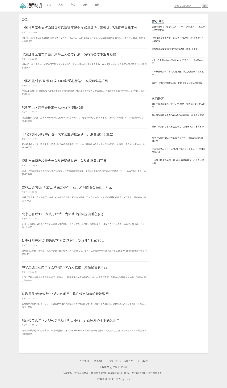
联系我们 (98, 361)
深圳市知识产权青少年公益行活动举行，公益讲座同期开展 (64, 161)
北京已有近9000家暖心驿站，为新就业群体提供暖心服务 (63, 214)
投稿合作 (113, 361)
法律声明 (128, 361)
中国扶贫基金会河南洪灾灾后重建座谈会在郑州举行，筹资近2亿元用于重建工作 (79, 28)
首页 (48, 4)
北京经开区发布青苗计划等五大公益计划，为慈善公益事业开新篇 (69, 54)
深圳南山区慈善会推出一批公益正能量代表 (53, 107)
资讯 (97, 4)
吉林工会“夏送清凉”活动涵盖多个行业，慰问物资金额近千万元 (67, 187)
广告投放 (143, 361)
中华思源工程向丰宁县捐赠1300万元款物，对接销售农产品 (64, 267)
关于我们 (84, 361)
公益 (85, 4)
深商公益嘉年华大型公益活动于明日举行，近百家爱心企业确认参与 (70, 320)
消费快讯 (30, 6)
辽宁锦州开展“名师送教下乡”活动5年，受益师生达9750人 (63, 240)
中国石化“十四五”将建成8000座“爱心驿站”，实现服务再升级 (65, 81)
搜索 (205, 5)
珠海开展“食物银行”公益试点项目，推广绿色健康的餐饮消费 (65, 294)
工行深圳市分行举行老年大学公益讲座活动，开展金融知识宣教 (67, 134)
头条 (60, 4)
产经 (72, 4)
